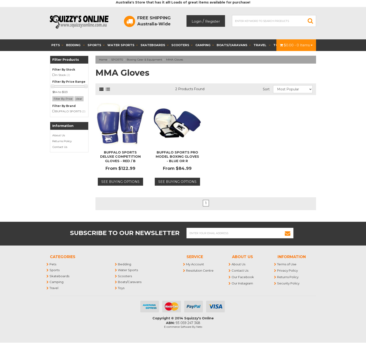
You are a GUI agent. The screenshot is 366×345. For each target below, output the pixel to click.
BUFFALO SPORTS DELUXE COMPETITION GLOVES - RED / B (120, 156)
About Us (58, 135)
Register (212, 21)
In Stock (62, 75)
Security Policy (288, 283)
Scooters (182, 45)
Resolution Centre (200, 270)
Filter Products (65, 59)
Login (196, 21)
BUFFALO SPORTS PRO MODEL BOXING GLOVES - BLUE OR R (177, 156)
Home (103, 59)
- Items (296, 45)
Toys (121, 288)
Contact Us (59, 147)
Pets (57, 45)
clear (79, 98)
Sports (96, 45)
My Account (195, 264)
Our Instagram (242, 283)
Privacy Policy (288, 270)
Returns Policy (62, 141)
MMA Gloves (174, 59)
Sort (266, 89)
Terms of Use (287, 264)
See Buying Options (120, 182)
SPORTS (117, 59)
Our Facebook (243, 277)
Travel (262, 45)
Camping (204, 45)
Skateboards (155, 45)
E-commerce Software (177, 326)
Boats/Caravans (234, 45)
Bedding (75, 45)
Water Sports (122, 45)
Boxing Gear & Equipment (144, 59)
